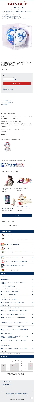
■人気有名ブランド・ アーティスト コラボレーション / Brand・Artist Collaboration (17, 14)
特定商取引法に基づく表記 (8, 89)
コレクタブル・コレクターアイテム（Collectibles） (12, 11)
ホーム (3, 11)
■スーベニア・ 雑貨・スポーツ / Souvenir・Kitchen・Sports (13, 17)
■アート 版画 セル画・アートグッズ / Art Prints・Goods (13, 16)
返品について (5, 87)
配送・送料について (19, 393)
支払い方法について (12, 393)
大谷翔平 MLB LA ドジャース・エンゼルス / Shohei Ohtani (21, 18)
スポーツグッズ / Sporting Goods (7, 18)
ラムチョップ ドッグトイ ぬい (22, 206)
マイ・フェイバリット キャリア (7, 208)
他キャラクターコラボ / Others (6, 15)
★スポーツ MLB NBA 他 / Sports (26, 11)
